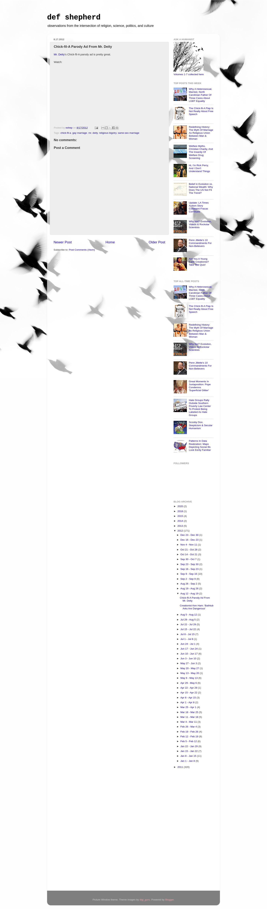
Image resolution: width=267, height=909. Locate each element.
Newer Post (63, 242)
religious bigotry (107, 132)
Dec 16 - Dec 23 (189, 539)
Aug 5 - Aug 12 (189, 614)
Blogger (169, 899)
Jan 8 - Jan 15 (188, 756)
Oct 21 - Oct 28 (189, 549)
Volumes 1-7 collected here (189, 74)
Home (110, 242)
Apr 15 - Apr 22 (189, 692)
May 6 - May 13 (189, 678)
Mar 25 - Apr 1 (188, 707)
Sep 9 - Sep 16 (189, 573)
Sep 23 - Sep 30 (189, 564)
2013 (180, 526)
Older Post (157, 242)
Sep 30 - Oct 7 (188, 559)
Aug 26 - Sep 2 (189, 583)
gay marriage (79, 132)
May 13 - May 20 (190, 673)
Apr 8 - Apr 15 (188, 697)
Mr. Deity (59, 54)
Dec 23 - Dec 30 (189, 535)
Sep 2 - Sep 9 (188, 578)
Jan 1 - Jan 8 (188, 761)
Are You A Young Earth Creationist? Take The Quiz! (199, 261)
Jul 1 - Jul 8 (187, 639)
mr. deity (93, 132)
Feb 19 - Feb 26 (189, 731)
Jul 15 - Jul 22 (188, 629)
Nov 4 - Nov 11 (189, 544)
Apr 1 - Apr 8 (187, 702)
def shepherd (73, 17)
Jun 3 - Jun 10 (188, 658)
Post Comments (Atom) (82, 249)
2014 (180, 521)
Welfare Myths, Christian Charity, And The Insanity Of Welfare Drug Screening (201, 152)
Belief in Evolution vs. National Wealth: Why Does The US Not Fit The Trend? (201, 188)
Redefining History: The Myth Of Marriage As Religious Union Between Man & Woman (201, 133)
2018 (180, 511)
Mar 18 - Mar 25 (189, 712)
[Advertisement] (188, 830)
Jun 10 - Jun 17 (189, 653)
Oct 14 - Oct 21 (189, 554)
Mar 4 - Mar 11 (188, 721)
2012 (180, 530)
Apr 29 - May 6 (188, 683)
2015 (180, 516)
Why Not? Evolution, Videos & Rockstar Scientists (200, 224)
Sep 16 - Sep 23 (189, 569)
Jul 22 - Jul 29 (188, 624)
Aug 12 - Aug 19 (189, 593)
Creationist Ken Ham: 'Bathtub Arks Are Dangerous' (196, 607)
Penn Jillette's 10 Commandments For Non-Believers (200, 243)
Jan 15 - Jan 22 (189, 751)
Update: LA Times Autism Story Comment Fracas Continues (199, 207)
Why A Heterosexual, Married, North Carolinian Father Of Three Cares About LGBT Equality (200, 95)
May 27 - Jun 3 (189, 663)
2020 (180, 506)
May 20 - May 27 (190, 668)
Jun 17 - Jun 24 (189, 648)
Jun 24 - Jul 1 (188, 643)
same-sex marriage (128, 132)
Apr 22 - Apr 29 (189, 687)
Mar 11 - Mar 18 (189, 717)
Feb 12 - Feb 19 (189, 736)
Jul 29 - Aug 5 (188, 619)
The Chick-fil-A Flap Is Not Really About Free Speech (201, 111)
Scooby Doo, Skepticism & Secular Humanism (200, 425)
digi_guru (145, 899)
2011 (180, 767)
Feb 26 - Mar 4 (188, 726)
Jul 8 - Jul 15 (187, 634)
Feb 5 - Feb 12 (188, 741)
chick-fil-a (65, 132)
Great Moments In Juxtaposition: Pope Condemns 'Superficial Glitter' (200, 386)
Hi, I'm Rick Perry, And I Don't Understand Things (199, 168)
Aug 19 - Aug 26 (189, 588)
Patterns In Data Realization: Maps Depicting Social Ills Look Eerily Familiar (200, 445)
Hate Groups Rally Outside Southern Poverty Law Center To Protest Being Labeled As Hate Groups (200, 408)
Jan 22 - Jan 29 (189, 746)
